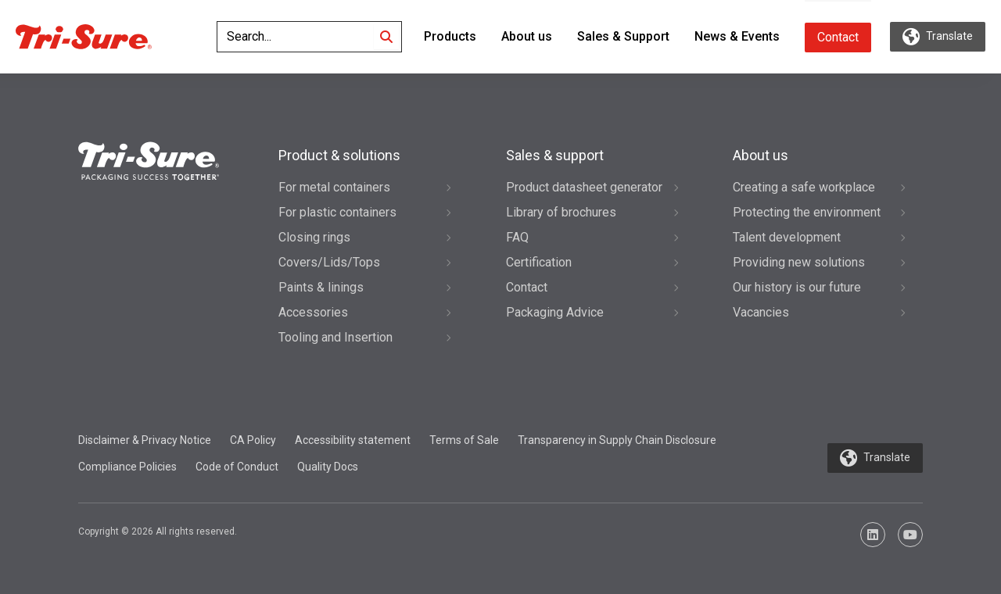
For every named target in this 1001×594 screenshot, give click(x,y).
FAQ (517, 237)
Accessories (313, 312)
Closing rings (314, 237)
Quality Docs (327, 466)
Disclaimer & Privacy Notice (144, 440)
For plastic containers (337, 212)
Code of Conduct (237, 466)
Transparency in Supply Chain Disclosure (617, 440)
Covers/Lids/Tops (329, 262)
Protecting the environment (807, 212)
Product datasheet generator (584, 187)
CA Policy (253, 440)
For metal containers (334, 187)
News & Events (737, 36)
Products (450, 36)
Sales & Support (623, 36)
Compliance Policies (127, 466)
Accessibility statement (353, 440)
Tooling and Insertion (335, 337)
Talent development (787, 237)
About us (526, 36)
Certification (539, 262)
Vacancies (761, 312)
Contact (838, 37)
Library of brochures (561, 212)
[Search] (386, 36)
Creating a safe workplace (804, 187)
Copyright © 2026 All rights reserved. (157, 531)
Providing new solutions (799, 262)
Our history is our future (797, 287)
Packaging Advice (555, 312)
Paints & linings (321, 287)
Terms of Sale (464, 440)
